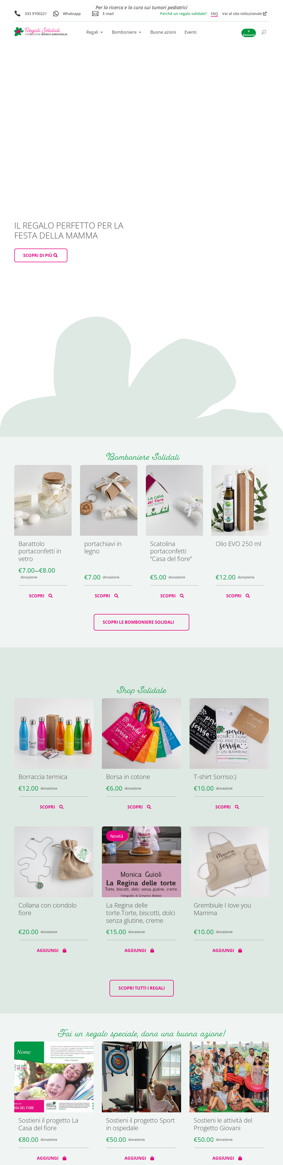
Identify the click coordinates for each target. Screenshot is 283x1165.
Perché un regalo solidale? (183, 14)
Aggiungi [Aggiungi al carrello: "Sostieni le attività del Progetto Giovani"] (223, 1158)
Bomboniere (124, 32)
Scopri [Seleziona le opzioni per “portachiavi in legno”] (102, 596)
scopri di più (37, 255)
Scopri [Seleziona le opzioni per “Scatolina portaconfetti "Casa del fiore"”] (168, 596)
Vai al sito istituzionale (242, 14)
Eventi (191, 32)
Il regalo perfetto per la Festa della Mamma (68, 230)
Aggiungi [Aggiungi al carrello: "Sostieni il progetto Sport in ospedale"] (135, 1158)
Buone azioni (163, 32)
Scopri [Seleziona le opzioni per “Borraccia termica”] (47, 807)
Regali (92, 32)
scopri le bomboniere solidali (138, 622)
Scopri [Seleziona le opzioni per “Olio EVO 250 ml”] (233, 596)
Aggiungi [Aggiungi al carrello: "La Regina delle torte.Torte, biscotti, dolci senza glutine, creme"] (135, 950)
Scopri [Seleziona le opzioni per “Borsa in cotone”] (135, 807)
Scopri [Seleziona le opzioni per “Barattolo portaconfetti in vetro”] (36, 596)
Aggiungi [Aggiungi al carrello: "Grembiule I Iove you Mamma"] (223, 950)
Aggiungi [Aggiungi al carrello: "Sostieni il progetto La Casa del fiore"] (47, 1158)
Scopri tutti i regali (141, 988)
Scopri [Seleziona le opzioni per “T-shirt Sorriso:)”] (223, 807)
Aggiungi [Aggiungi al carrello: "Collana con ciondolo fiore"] (47, 950)
